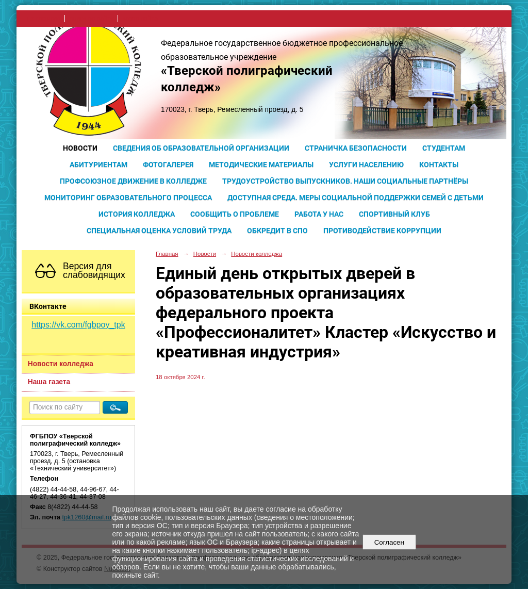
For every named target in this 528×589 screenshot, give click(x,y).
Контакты (438, 164)
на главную (43, 18)
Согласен (389, 542)
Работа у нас (318, 214)
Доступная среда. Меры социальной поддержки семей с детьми (355, 197)
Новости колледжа (60, 364)
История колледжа (136, 214)
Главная (167, 254)
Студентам (443, 148)
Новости (80, 148)
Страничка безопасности (356, 148)
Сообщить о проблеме (234, 214)
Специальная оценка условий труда (159, 230)
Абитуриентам (98, 164)
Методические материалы (261, 164)
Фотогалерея (168, 164)
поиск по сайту (91, 18)
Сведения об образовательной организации (201, 148)
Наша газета (49, 382)
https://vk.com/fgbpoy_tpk (78, 324)
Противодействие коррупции (382, 230)
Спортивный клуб (394, 214)
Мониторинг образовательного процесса (128, 197)
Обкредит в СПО (277, 230)
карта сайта (140, 18)
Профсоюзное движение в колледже (133, 181)
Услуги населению (366, 164)
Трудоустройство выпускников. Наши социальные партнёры (345, 181)
